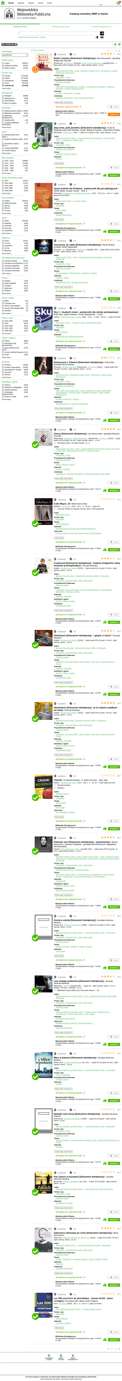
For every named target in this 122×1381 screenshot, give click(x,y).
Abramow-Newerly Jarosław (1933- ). (70, 933)
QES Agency (68, 132)
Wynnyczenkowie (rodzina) (81, 1140)
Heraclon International (64, 98)
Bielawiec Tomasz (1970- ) (95, 71)
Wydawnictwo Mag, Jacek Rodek (97, 474)
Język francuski (61, 1319)
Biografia (67, 596)
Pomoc (40, 3)
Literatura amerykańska (65, 149)
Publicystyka (60, 951)
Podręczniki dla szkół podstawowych (70, 336)
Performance (68, 876)
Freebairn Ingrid (79, 323)
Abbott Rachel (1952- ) (67, 257)
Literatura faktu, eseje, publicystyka (79, 581)
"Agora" (66, 986)
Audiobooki (60, 77)
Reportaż (59, 1264)
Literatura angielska (63, 82)
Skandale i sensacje (89, 392)
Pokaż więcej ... (7, 88)
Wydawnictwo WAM (63, 606)
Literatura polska (62, 585)
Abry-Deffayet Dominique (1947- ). (69, 1309)
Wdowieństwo (75, 273)
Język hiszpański (62, 524)
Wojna (72, 465)
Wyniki (11, 3)
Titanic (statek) (104, 392)
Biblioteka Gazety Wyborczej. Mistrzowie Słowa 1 (74, 1023)
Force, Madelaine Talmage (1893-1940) (96, 391)
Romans (76, 399)
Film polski (96, 662)
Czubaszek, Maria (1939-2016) (67, 590)
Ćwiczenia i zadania (63, 1323)
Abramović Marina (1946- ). (68, 857)
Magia (58, 465)
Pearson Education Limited (71, 317)
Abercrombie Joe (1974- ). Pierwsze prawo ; (83, 451)
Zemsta (94, 273)
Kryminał (76, 93)
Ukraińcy (74, 947)
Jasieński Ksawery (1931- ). (100, 933)
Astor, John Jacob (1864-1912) (67, 391)
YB (90, 3)
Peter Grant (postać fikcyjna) (66, 87)
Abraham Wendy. (62, 794)
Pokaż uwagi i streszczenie (63, 102)
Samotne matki (74, 392)
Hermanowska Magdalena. (82, 859)
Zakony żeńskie (95, 1259)
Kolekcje (43, 37)
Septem (72, 812)
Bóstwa (82, 87)
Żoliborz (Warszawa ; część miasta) (81, 1014)
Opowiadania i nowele (64, 1203)
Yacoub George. (80, 201)
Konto (49, 3)
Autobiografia (61, 881)
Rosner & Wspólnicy (71, 1181)
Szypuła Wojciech (91, 138)
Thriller (66, 278)
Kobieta (59, 1259)
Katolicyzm (67, 1259)
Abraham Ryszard (65, 576)
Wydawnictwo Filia (63, 282)
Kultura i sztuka (69, 601)
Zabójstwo (86, 273)
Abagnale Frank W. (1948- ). (67, 138)
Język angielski (61, 332)
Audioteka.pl (60, 474)
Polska (76, 592)
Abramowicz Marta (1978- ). (66, 1245)
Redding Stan (78, 140)
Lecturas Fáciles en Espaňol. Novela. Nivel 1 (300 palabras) (78, 533)
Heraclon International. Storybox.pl (76, 1238)
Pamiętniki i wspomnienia (65, 1019)
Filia (63, 250)
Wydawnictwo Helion (68, 783)
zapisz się (114, 114)
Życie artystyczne (107, 662)
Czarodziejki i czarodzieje (95, 87)
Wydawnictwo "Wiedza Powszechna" (77, 193)
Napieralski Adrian (91, 257)
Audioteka (68, 438)
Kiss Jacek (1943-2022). (99, 1189)
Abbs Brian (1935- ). (64, 323)
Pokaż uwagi (59, 163)
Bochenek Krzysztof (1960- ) (90, 648)
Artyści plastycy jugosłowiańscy (90, 874)
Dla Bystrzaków (62, 812)
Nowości (21, 3)
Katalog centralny (20, 27)
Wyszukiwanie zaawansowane (28, 37)
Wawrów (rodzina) (62, 1140)
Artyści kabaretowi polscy (90, 590)
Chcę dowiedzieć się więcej (50, 1379)
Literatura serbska (82, 870)
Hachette (62, 1304)
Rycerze (65, 465)
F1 (105, 3)
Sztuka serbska (99, 876)
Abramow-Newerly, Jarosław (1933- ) (70, 1012)
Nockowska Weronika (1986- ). (94, 1245)
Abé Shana (62, 375)
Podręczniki (60, 807)
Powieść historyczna (63, 399)
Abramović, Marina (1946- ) (66, 874)
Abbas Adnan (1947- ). (64, 201)
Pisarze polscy (90, 1012)
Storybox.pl (68, 63)
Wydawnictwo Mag (80, 438)
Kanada (89, 947)
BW (85, 3)
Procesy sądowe (62, 273)
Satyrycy (69, 592)
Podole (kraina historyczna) (108, 1140)
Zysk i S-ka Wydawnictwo (92, 63)
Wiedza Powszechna (64, 215)
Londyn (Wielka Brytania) (74, 89)
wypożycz (114, 175)
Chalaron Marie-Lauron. (92, 1309)
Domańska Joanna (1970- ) (85, 375)
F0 (101, 3)
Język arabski (61, 210)
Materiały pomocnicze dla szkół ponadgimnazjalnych (76, 529)
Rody (95, 1140)
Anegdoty (59, 596)
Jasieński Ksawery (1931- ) (100, 1126)
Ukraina (82, 947)
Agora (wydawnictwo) (64, 1028)
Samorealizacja (61, 392)
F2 (110, 3)
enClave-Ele (66, 506)
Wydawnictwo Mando (69, 568)
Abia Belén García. (63, 515)
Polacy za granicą (62, 947)
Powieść (59, 93)
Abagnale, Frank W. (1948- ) (66, 154)
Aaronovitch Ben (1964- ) (68, 71)
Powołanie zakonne (80, 1259)
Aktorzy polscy (84, 662)
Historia (31, 3)
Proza (68, 77)
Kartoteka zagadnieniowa (101, 27)
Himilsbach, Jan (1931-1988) (67, 662)
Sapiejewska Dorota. (94, 323)
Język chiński (61, 803)
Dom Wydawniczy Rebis (70, 849)
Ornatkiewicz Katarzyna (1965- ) (92, 576)
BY (95, 3)
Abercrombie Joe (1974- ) (68, 449)
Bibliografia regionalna (60, 27)
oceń (119, 54)
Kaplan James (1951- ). (93, 857)
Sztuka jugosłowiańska (83, 876)
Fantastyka (68, 93)
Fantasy (67, 469)
